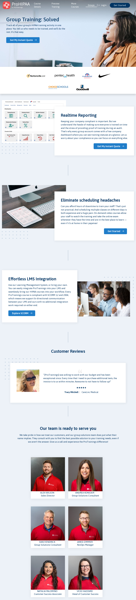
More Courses (75, 5)
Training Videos (31, 563)
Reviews (50, 572)
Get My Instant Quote (21, 40)
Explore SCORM (20, 312)
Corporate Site (8, 576)
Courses (28, 568)
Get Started (120, 5)
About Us (6, 563)
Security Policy (76, 576)
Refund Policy (76, 581)
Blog (4, 572)
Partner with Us (54, 581)
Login (49, 563)
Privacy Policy (76, 563)
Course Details (37, 5)
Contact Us (52, 576)
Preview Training (56, 5)
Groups (91, 5)
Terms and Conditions (79, 572)
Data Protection (77, 568)
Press (4, 568)
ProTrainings (50, 589)
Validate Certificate (33, 576)
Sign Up (50, 568)
